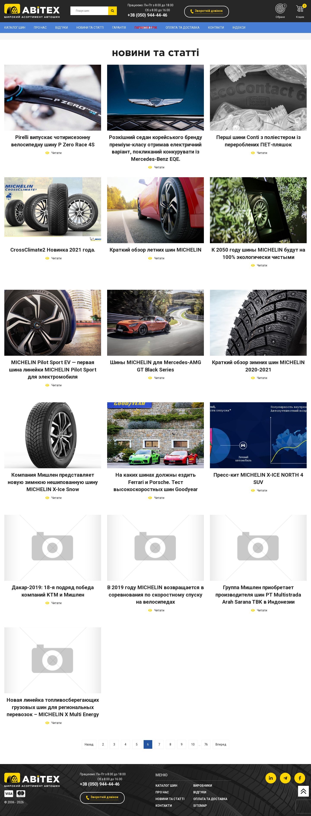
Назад (89, 744)
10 (193, 744)
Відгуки (61, 27)
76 (206, 744)
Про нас (40, 27)
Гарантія (119, 27)
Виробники (202, 785)
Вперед (221, 744)
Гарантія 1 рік (146, 27)
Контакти (216, 27)
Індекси (239, 27)
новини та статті (90, 27)
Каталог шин (14, 27)
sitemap (200, 805)
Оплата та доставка (183, 27)
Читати (55, 153)
